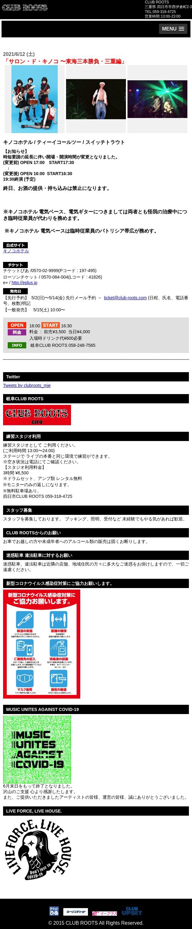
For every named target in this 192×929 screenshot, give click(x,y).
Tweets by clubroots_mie (27, 385)
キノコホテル (16, 250)
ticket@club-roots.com (125, 297)
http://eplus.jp (24, 282)
